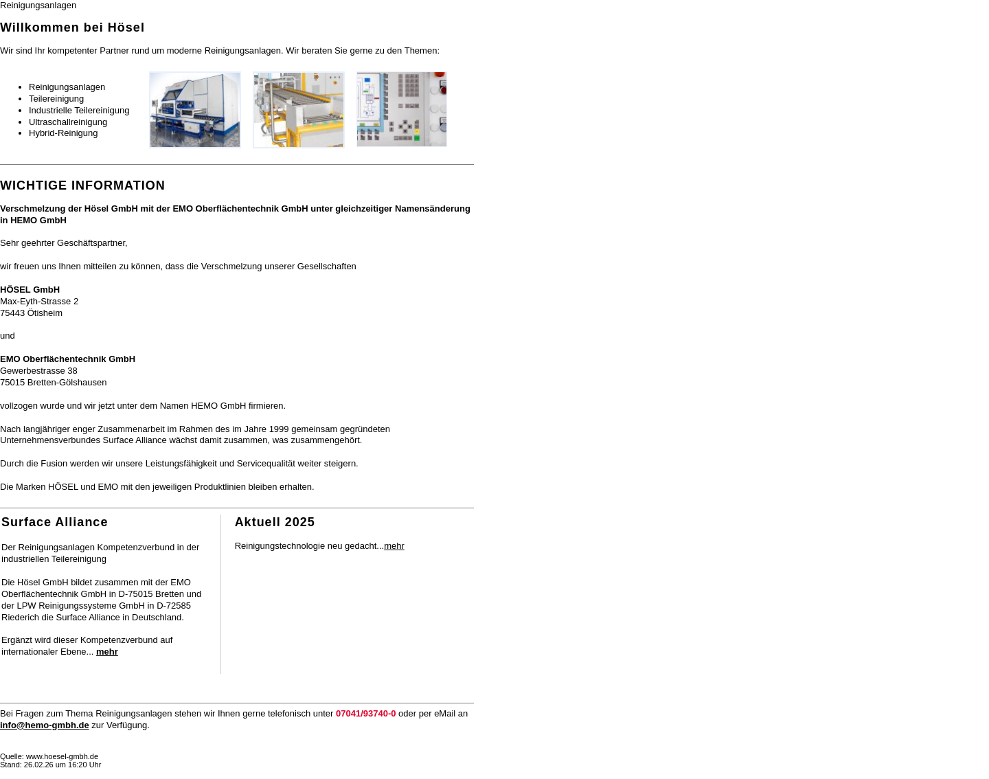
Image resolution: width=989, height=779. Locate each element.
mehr (394, 546)
